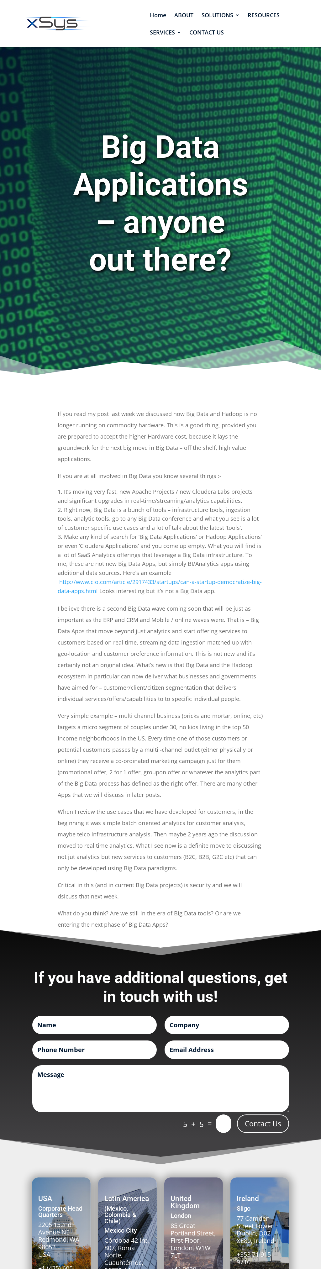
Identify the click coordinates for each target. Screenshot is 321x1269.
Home (158, 16)
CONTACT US (206, 33)
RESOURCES (264, 16)
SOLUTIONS (217, 16)
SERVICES (162, 33)
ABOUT (183, 16)
